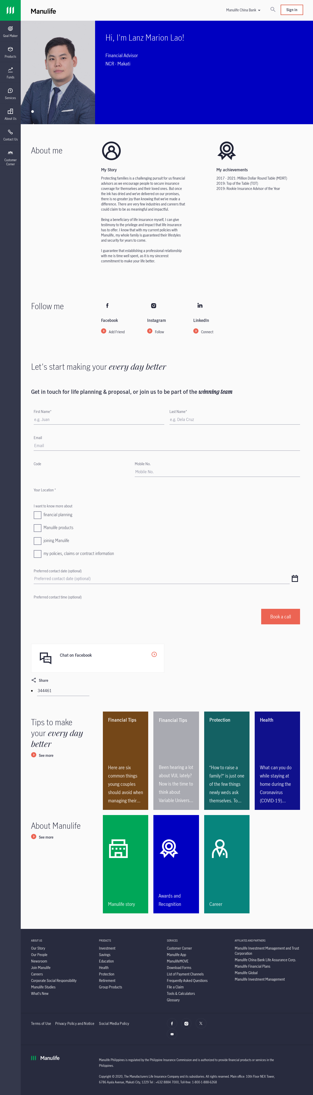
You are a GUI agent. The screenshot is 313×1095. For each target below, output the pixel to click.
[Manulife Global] (246, 972)
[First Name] (99, 419)
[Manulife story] (125, 864)
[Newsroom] (39, 961)
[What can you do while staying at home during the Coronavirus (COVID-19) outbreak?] (277, 760)
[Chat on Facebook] (97, 658)
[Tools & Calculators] (181, 993)
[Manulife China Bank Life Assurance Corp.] (265, 959)
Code (37, 463)
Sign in (291, 9)
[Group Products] (110, 987)
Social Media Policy (114, 1023)
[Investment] (107, 948)
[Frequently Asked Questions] (187, 980)
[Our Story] (38, 948)
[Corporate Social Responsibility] (53, 980)
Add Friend (117, 331)
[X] (202, 1026)
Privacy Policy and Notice (75, 1023)
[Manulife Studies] (43, 987)
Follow (159, 331)
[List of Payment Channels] (185, 974)
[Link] (10, 10)
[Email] (167, 445)
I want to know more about (53, 506)
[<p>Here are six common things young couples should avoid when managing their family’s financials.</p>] (125, 760)
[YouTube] (173, 1037)
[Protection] (106, 974)
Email (38, 437)
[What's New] (39, 993)
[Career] (227, 864)
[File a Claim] (175, 987)
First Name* (43, 411)
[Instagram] (187, 1026)
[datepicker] (295, 579)
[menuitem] (10, 32)
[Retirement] (107, 980)
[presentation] (10, 31)
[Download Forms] (179, 967)
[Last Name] (234, 419)
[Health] (104, 967)
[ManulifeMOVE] (178, 961)
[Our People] (39, 954)
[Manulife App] (176, 954)
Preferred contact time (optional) (58, 597)
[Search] (272, 9)
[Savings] (104, 954)
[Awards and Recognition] (176, 864)
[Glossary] (173, 999)
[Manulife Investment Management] (260, 979)
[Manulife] (99, 10)
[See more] (42, 755)
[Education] (106, 961)
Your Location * (45, 489)
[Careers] (37, 974)
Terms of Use (41, 1023)
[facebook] (173, 1026)
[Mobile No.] (217, 472)
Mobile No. (143, 463)
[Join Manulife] (41, 967)
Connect (207, 331)
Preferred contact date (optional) (58, 570)
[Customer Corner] (179, 948)
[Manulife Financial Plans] (252, 966)
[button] (243, 10)
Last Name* (178, 411)
